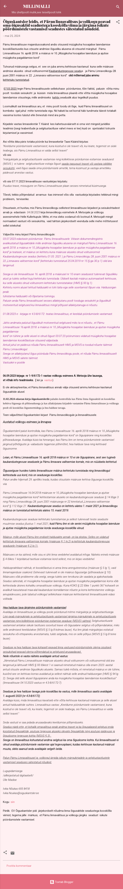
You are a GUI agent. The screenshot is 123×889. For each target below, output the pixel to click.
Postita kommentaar (19, 865)
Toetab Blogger (61, 882)
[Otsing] (118, 7)
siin (13, 802)
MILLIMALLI (36, 6)
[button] (118, 22)
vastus (48, 380)
